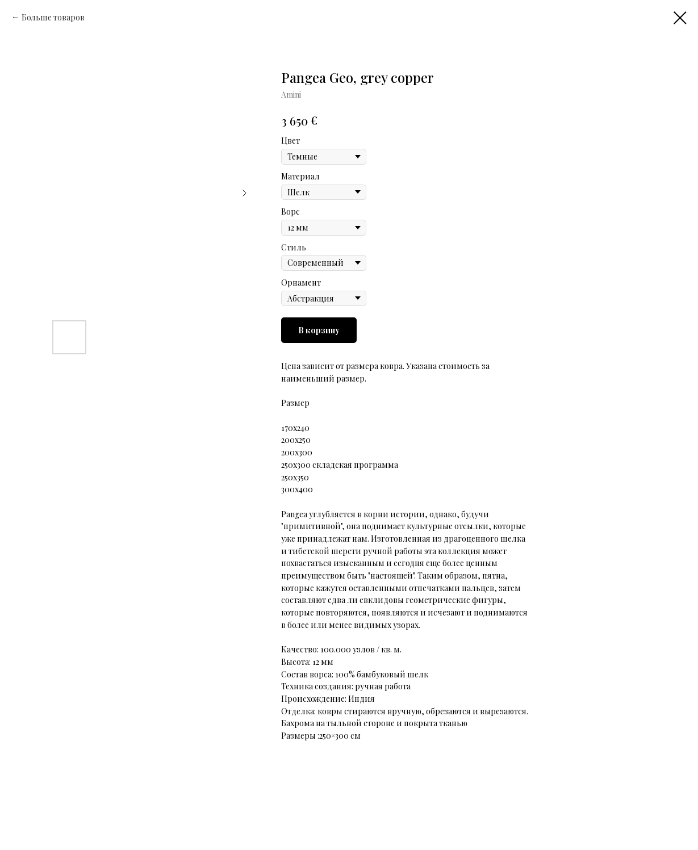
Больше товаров (53, 17)
